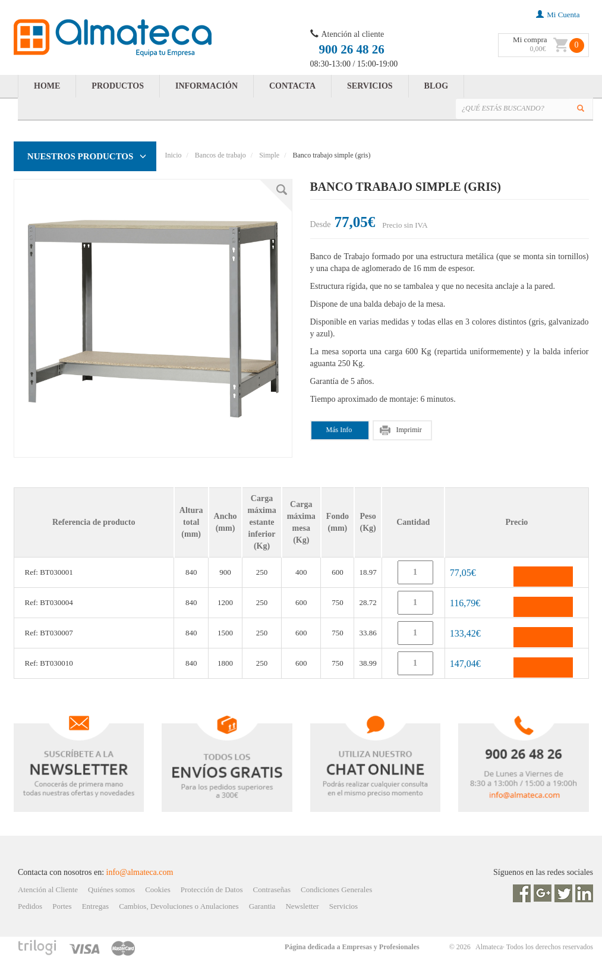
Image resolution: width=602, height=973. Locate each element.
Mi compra (530, 39)
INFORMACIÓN (206, 85)
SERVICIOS (370, 85)
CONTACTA (292, 85)
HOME (47, 85)
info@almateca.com (140, 872)
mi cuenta (557, 14)
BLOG (436, 85)
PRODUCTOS (118, 85)
